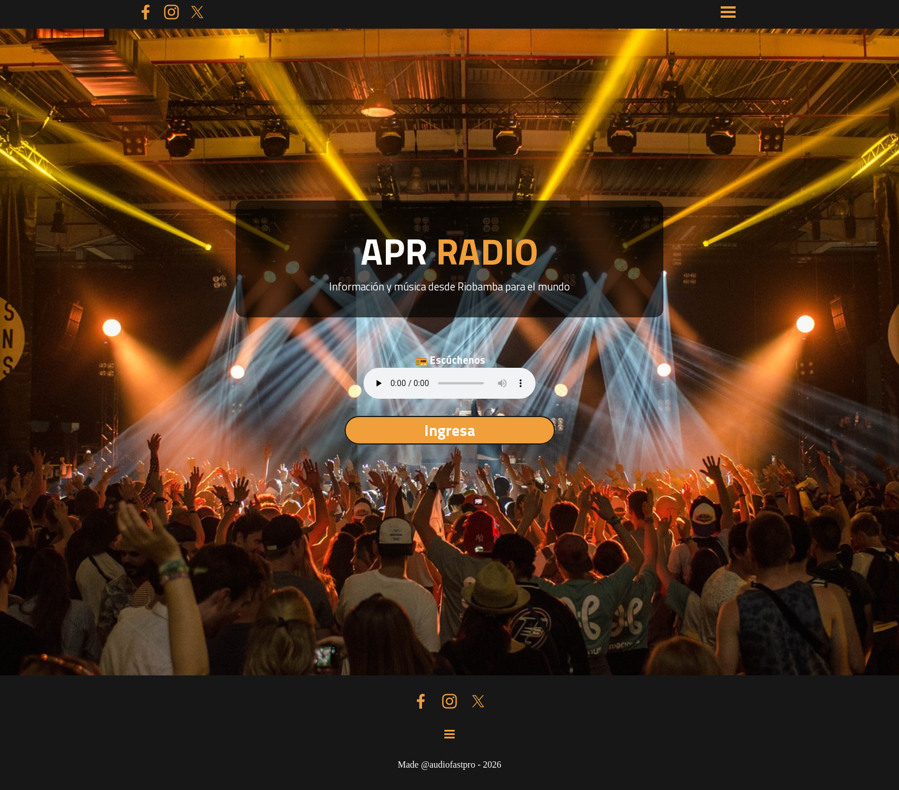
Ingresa (449, 430)
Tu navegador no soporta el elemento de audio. (449, 383)
